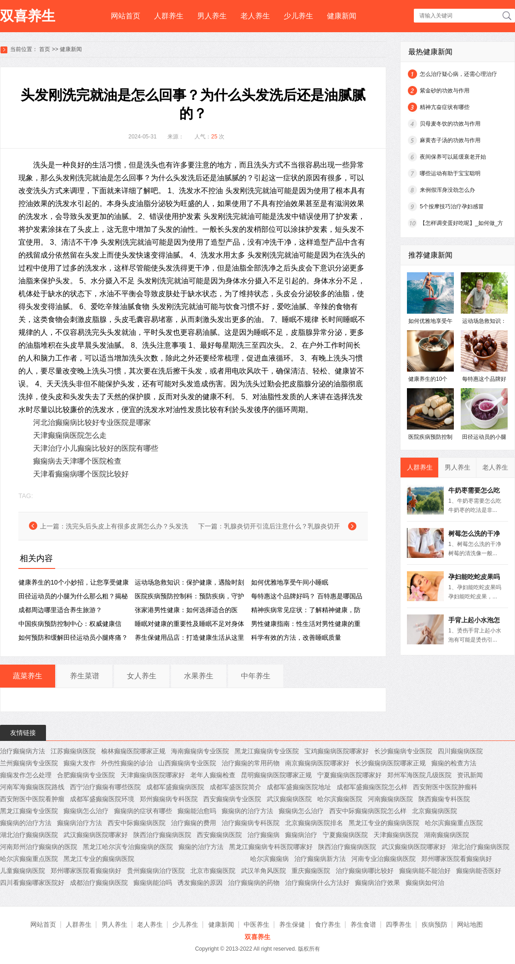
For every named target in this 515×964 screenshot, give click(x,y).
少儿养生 (298, 16)
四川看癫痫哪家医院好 (32, 882)
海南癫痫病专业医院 (200, 751)
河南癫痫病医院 (390, 799)
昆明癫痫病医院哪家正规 (276, 775)
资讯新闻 (470, 775)
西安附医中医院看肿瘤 (32, 799)
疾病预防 (434, 924)
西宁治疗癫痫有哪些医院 (105, 787)
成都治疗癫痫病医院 (99, 882)
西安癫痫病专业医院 (232, 799)
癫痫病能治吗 (152, 882)
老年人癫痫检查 (212, 775)
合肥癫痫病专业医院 (86, 775)
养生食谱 (363, 924)
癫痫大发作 (79, 763)
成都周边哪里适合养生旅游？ (60, 610)
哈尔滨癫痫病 (269, 858)
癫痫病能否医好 (478, 870)
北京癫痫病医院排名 (314, 822)
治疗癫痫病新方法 (320, 858)
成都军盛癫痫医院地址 (299, 787)
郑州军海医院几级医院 (419, 775)
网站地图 (470, 924)
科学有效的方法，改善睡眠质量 (296, 637)
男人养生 (212, 16)
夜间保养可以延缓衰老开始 (453, 157)
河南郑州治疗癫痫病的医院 (38, 846)
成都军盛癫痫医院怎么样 (372, 787)
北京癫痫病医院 (434, 811)
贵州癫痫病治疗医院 (156, 870)
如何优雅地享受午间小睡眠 (289, 582)
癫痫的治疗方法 (200, 846)
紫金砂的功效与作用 (444, 90)
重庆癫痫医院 (311, 870)
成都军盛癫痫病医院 (175, 787)
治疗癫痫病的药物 (254, 882)
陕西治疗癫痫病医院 (162, 834)
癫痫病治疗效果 (377, 882)
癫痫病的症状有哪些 (143, 811)
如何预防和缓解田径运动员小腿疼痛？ (73, 637)
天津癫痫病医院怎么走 (70, 435)
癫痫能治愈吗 (196, 811)
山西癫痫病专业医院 (187, 763)
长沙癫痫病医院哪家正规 (390, 763)
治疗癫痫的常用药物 (251, 763)
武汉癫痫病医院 (289, 799)
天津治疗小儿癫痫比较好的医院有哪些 (95, 448)
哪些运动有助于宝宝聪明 (450, 173)
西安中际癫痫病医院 (137, 822)
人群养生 (168, 16)
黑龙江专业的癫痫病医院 (384, 822)
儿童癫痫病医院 (22, 870)
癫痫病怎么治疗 (86, 811)
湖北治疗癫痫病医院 (29, 834)
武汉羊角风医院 (263, 870)
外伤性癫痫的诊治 (127, 763)
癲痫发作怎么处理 (26, 775)
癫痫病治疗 (301, 834)
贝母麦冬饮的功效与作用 (450, 123)
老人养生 (255, 16)
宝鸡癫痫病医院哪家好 (336, 751)
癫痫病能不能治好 (425, 870)
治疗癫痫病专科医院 (251, 822)
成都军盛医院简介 (235, 787)
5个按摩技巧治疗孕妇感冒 (452, 206)
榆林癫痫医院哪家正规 (133, 751)
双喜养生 (27, 15)
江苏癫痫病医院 (73, 751)
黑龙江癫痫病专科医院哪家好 (271, 846)
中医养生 (256, 924)
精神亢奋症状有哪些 (444, 107)
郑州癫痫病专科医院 (169, 799)
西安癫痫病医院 (219, 834)
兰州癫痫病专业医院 (29, 763)
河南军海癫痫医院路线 (32, 787)
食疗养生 (328, 924)
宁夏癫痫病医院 (345, 834)
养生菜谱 (84, 676)
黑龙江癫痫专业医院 (29, 811)
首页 (44, 49)
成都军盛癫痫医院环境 (102, 799)
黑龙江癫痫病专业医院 (267, 751)
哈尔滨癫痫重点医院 (454, 822)
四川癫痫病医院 (460, 751)
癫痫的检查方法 (453, 763)
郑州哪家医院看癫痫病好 (456, 858)
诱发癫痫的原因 (200, 882)
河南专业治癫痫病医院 (383, 858)
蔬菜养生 (27, 676)
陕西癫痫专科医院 (444, 799)
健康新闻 (341, 16)
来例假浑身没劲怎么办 (447, 190)
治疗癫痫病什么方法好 (317, 882)
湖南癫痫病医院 (446, 834)
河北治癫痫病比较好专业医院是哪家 (92, 422)
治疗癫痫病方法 (22, 751)
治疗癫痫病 (263, 834)
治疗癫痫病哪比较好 (365, 870)
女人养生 (141, 676)
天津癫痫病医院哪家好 (152, 775)
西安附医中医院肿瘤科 (445, 787)
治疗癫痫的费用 (193, 822)
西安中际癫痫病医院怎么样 (367, 811)
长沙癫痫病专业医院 (403, 751)
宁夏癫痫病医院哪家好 (349, 775)
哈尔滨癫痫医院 (339, 799)
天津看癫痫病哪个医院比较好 (81, 474)
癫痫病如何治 (425, 882)
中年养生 (255, 676)
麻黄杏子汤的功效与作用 (450, 140)
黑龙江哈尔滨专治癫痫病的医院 (128, 846)
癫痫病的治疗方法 (247, 811)
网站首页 (125, 16)
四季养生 (399, 924)
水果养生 (198, 676)
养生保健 (292, 924)
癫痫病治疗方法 (79, 822)
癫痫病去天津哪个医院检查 (77, 461)
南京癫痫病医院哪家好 (317, 763)
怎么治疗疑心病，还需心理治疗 (458, 74)
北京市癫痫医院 (212, 870)
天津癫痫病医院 (395, 834)
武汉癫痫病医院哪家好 (95, 834)
